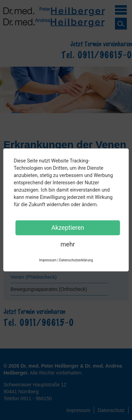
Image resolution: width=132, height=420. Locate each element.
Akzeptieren (67, 227)
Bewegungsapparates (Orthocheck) (48, 289)
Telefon (27, 398)
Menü (121, 11)
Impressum (78, 410)
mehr (67, 244)
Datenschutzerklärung (76, 260)
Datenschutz (111, 410)
